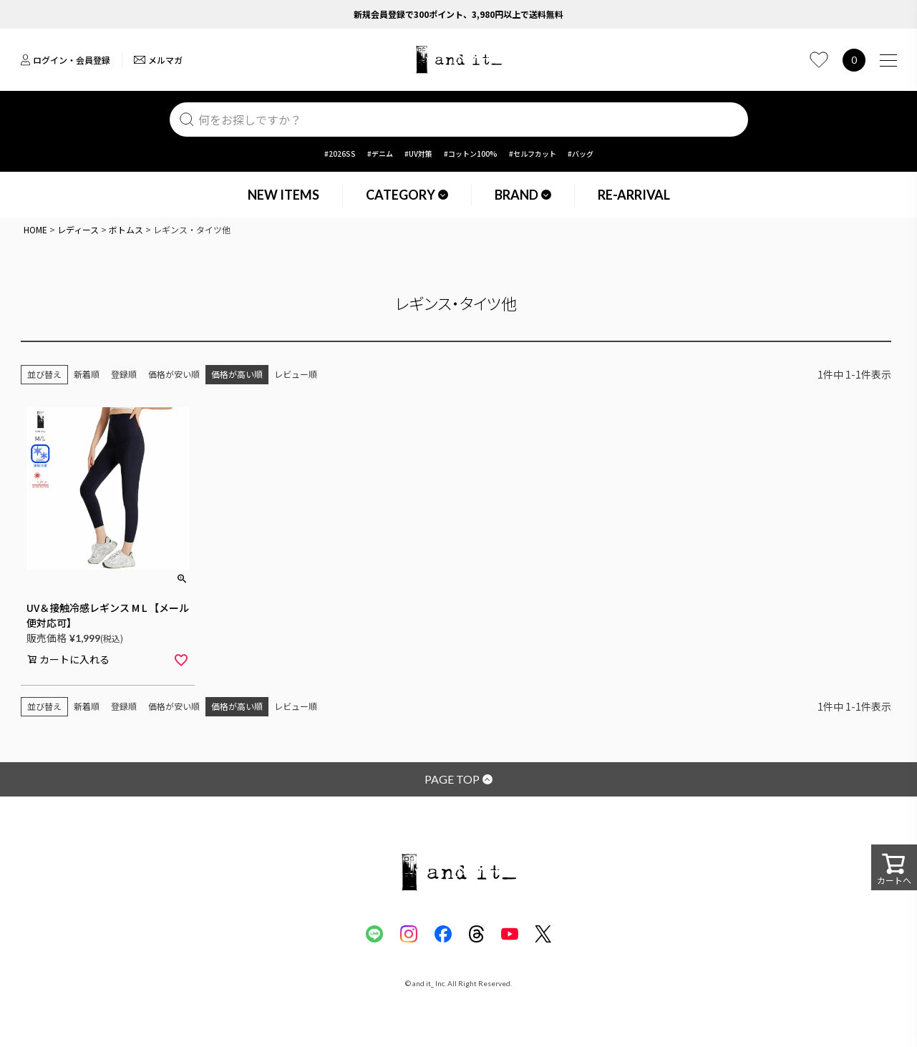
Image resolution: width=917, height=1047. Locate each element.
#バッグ (580, 153)
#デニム (380, 153)
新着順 (87, 374)
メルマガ (158, 60)
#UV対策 (418, 153)
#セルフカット (532, 153)
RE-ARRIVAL (634, 195)
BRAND (523, 195)
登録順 (124, 374)
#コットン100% (471, 153)
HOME (35, 229)
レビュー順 (295, 374)
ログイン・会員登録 (65, 60)
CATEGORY (407, 195)
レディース (78, 229)
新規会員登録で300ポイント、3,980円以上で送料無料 (458, 14)
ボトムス (126, 229)
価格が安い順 (174, 374)
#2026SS (340, 153)
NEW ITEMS (283, 195)
